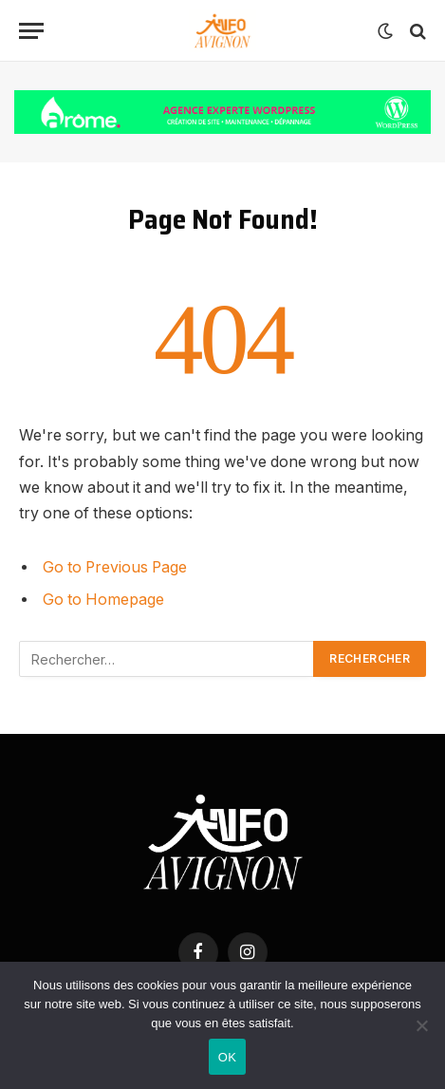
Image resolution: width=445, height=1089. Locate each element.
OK (227, 1057)
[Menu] (31, 30)
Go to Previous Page (115, 567)
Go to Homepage (103, 600)
